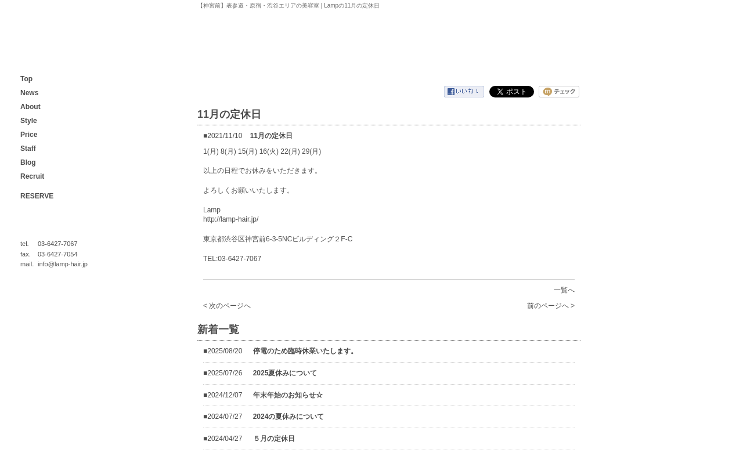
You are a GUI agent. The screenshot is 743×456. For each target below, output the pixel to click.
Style (28, 121)
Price (28, 135)
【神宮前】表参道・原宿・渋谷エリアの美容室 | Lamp (43, 43)
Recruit (32, 176)
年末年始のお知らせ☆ (288, 395)
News (29, 93)
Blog (28, 162)
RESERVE (36, 196)
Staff (28, 148)
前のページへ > (551, 306)
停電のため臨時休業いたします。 (305, 351)
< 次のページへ (227, 306)
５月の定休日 (274, 439)
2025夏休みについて (285, 373)
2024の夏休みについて (288, 416)
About (30, 107)
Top (26, 79)
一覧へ (564, 290)
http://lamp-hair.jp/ (230, 219)
